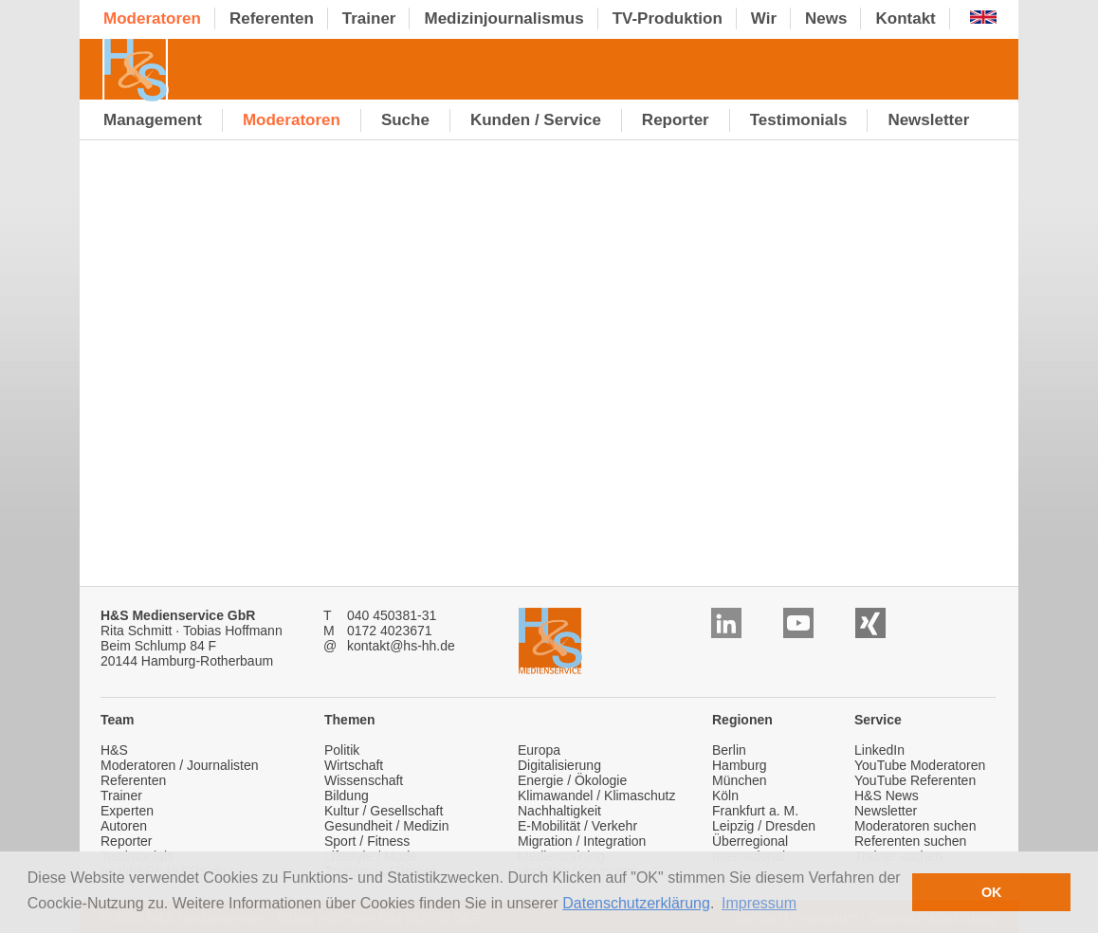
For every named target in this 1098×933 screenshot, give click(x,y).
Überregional (750, 841)
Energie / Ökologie (572, 780)
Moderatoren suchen (915, 825)
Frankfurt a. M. (755, 810)
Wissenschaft (363, 780)
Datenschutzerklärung (636, 903)
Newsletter (885, 810)
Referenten (133, 780)
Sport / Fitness (367, 841)
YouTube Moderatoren (919, 765)
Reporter (126, 841)
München (739, 780)
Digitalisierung (559, 765)
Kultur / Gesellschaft (383, 810)
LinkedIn (879, 750)
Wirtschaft (353, 765)
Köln (725, 795)
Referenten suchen (910, 841)
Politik (341, 750)
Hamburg (739, 765)
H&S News (886, 795)
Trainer (121, 795)
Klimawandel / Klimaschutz (597, 795)
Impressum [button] (759, 903)
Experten (127, 810)
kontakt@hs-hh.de (401, 645)
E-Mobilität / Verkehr (577, 825)
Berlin (729, 750)
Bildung (346, 795)
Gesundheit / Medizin (386, 825)
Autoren (124, 825)
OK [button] (991, 892)
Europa (539, 750)
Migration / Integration (582, 841)
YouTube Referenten (915, 780)
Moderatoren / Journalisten (180, 765)
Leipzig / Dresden (763, 825)
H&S (114, 750)
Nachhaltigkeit (559, 810)
